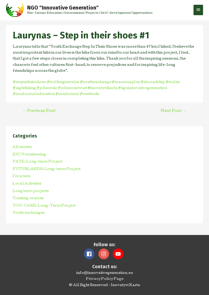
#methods (89, 94)
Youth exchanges (29, 213)
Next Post (173, 111)
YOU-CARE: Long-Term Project (44, 206)
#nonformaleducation (34, 94)
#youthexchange (95, 82)
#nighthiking (24, 88)
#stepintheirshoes (29, 82)
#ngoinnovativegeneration (142, 88)
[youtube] (119, 254)
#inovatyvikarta (102, 88)
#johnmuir (46, 88)
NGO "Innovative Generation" (63, 7)
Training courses (28, 198)
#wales (172, 82)
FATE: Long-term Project (37, 162)
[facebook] (90, 254)
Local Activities (27, 184)
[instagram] (105, 254)
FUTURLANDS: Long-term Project (46, 169)
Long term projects (31, 191)
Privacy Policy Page (104, 279)
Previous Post (39, 111)
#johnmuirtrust (72, 88)
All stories (22, 147)
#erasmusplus (125, 82)
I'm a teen (21, 176)
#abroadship (152, 82)
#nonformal (67, 94)
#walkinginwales (62, 82)
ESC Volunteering (29, 155)
